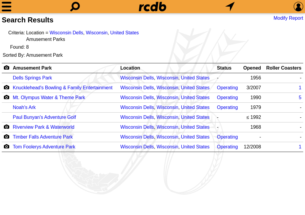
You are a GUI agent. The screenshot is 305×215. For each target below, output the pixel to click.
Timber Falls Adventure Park (43, 136)
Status (224, 67)
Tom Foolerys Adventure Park (44, 146)
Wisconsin (97, 32)
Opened (252, 67)
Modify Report (288, 18)
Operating (227, 87)
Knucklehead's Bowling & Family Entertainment (63, 87)
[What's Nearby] (230, 6)
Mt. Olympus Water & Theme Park (49, 97)
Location (130, 67)
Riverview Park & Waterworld (43, 127)
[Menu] (6, 6)
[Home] (152, 6)
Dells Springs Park (32, 77)
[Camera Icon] (6, 87)
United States (124, 32)
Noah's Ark (24, 107)
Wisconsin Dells (66, 32)
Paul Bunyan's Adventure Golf (44, 117)
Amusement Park (32, 67)
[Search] (75, 6)
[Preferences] (298, 6)
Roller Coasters (283, 67)
